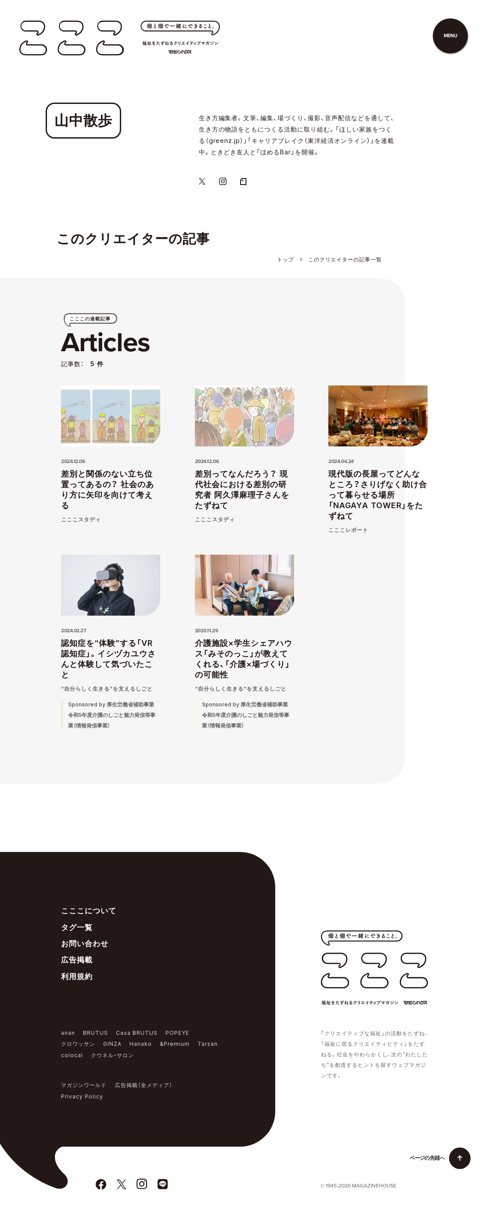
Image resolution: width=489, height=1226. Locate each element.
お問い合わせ (84, 943)
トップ (285, 259)
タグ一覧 (77, 927)
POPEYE (177, 1033)
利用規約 (77, 976)
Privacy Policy (82, 1096)
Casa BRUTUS (137, 1033)
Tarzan (208, 1044)
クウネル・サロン (112, 1055)
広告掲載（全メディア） (144, 1085)
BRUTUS (95, 1033)
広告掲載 (77, 959)
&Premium (175, 1044)
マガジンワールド (84, 1085)
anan (68, 1033)
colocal (72, 1055)
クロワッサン (78, 1044)
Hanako (140, 1044)
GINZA (112, 1044)
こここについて (88, 910)
